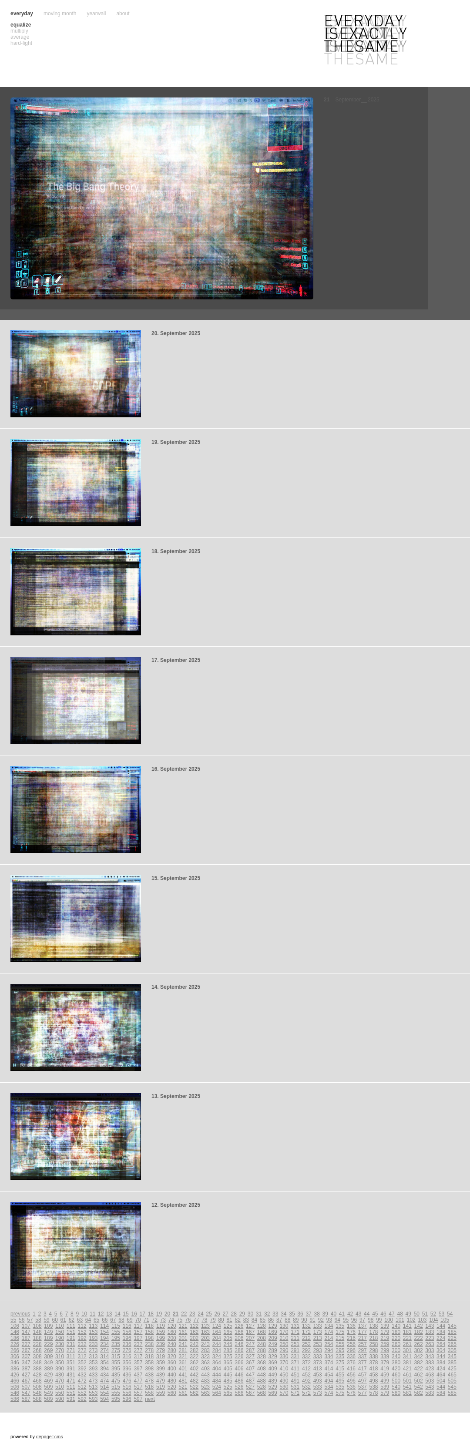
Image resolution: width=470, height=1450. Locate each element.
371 (295, 1362)
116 (127, 1326)
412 (306, 1369)
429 (48, 1375)
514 (104, 1387)
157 (138, 1332)
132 (306, 1326)
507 (26, 1387)
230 (59, 1344)
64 (88, 1320)
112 (82, 1326)
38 (317, 1314)
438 (149, 1375)
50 (417, 1314)
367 (250, 1362)
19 (159, 1314)
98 (370, 1320)
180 (396, 1332)
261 (407, 1344)
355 (115, 1362)
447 (250, 1375)
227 (26, 1344)
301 (407, 1350)
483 (205, 1381)
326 (239, 1356)
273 (93, 1350)
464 (440, 1375)
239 (160, 1344)
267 (26, 1350)
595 (115, 1399)
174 (328, 1332)
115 (115, 1326)
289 (273, 1350)
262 (418, 1344)
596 (127, 1399)
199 (160, 1338)
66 (104, 1320)
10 (84, 1314)
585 (452, 1393)
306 (14, 1356)
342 (418, 1356)
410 (283, 1369)
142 (418, 1326)
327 (250, 1356)
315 (115, 1356)
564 (216, 1393)
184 (440, 1332)
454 (328, 1375)
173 (317, 1332)
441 (182, 1375)
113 (93, 1326)
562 (194, 1393)
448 (261, 1375)
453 (317, 1375)
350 (59, 1362)
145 (452, 1326)
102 (411, 1320)
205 (228, 1338)
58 (38, 1320)
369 (273, 1362)
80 (221, 1320)
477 (138, 1381)
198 (149, 1338)
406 (239, 1369)
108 (37, 1326)
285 (228, 1350)
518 (149, 1387)
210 (283, 1338)
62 (71, 1320)
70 (138, 1320)
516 (127, 1387)
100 (388, 1320)
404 (216, 1369)
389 (48, 1369)
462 (418, 1375)
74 (171, 1320)
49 (408, 1314)
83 (246, 1320)
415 (340, 1369)
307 (26, 1356)
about (122, 13)
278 (149, 1350)
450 (283, 1375)
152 (82, 1332)
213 (317, 1338)
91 (312, 1320)
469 (48, 1381)
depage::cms (49, 1436)
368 (261, 1362)
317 (138, 1356)
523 (205, 1387)
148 (37, 1332)
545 (452, 1387)
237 (138, 1344)
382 (418, 1362)
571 (295, 1393)
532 (306, 1387)
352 (82, 1362)
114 (104, 1326)
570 (283, 1393)
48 (400, 1314)
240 (172, 1344)
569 (273, 1393)
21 (175, 1314)
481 (182, 1381)
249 (273, 1344)
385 (452, 1362)
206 (239, 1338)
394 (104, 1369)
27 (225, 1314)
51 (425, 1314)
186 (14, 1338)
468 (37, 1381)
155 (115, 1332)
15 (125, 1314)
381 (407, 1362)
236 (127, 1344)
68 (121, 1320)
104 (433, 1320)
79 (212, 1320)
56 (21, 1320)
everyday (21, 13)
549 (48, 1393)
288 (261, 1350)
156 (127, 1332)
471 (71, 1381)
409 (273, 1369)
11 (92, 1314)
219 (384, 1338)
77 (196, 1320)
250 (283, 1344)
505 (452, 1381)
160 (172, 1332)
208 (261, 1338)
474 (104, 1381)
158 (149, 1332)
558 (149, 1393)
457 (362, 1375)
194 (104, 1338)
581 (407, 1393)
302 (418, 1350)
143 (429, 1326)
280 (172, 1350)
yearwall (96, 13)
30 (250, 1314)
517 (138, 1387)
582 (418, 1393)
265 (452, 1344)
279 (160, 1350)
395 (115, 1369)
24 (200, 1314)
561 (182, 1393)
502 (418, 1381)
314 (104, 1356)
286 (239, 1350)
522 (194, 1387)
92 (320, 1320)
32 (267, 1314)
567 (250, 1393)
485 (228, 1381)
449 (273, 1375)
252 (306, 1344)
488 (261, 1381)
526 (239, 1387)
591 (71, 1399)
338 (373, 1356)
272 (82, 1350)
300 (396, 1350)
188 (37, 1338)
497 (362, 1381)
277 (138, 1350)
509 (48, 1387)
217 (362, 1338)
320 (172, 1356)
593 (93, 1399)
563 (205, 1393)
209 (273, 1338)
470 (59, 1381)
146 (14, 1332)
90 (304, 1320)
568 (261, 1393)
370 (283, 1362)
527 (250, 1387)
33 (275, 1314)
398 (149, 1369)
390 (59, 1369)
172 (306, 1332)
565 (228, 1393)
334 (328, 1356)
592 (82, 1399)
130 (283, 1326)
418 (373, 1369)
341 (407, 1356)
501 (407, 1381)
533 (317, 1387)
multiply (19, 31)
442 (194, 1375)
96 (354, 1320)
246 (239, 1344)
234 (104, 1344)
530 (283, 1387)
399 (160, 1369)
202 (194, 1338)
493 (317, 1381)
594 (104, 1399)
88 (287, 1320)
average (19, 37)
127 (250, 1326)
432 (82, 1375)
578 (373, 1393)
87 (279, 1320)
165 (228, 1332)
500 (396, 1381)
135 (340, 1326)
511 (71, 1387)
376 (351, 1362)
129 (273, 1326)
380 (396, 1362)
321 (182, 1356)
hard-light (21, 43)
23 (192, 1314)
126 (239, 1326)
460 (396, 1375)
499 (384, 1381)
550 (59, 1393)
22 (184, 1314)
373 (317, 1362)
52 (433, 1314)
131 (295, 1326)
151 (71, 1332)
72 (155, 1320)
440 (172, 1375)
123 (205, 1326)
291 (295, 1350)
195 (115, 1338)
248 (261, 1344)
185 (452, 1332)
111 (71, 1326)
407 (250, 1369)
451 (295, 1375)
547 (26, 1393)
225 (452, 1338)
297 (362, 1350)
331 (295, 1356)
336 (351, 1356)
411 (295, 1369)
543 (429, 1387)
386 (14, 1369)
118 (149, 1326)
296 (351, 1350)
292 (306, 1350)
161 (182, 1332)
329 (273, 1356)
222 (418, 1338)
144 (440, 1326)
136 (351, 1326)
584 (440, 1393)
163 (205, 1332)
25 (209, 1314)
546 (14, 1393)
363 (205, 1362)
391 (71, 1369)
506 (14, 1387)
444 (216, 1375)
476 (127, 1381)
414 (328, 1369)
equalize (20, 25)
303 (429, 1350)
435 (115, 1375)
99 (379, 1320)
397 (138, 1369)
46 (383, 1314)
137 (362, 1326)
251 (295, 1344)
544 (440, 1387)
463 (429, 1375)
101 (400, 1320)
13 (109, 1314)
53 (441, 1314)
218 (373, 1338)
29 (242, 1314)
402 (194, 1369)
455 (340, 1375)
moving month (60, 13)
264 (440, 1344)
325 (228, 1356)
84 (254, 1320)
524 (216, 1387)
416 (351, 1369)
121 (182, 1326)
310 (59, 1356)
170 (283, 1332)
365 (228, 1362)
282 (194, 1350)
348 (37, 1362)
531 (295, 1387)
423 (429, 1369)
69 (129, 1320)
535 (340, 1387)
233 (93, 1344)
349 (48, 1362)
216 (351, 1338)
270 (59, 1350)
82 (238, 1320)
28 (234, 1314)
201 (182, 1338)
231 (71, 1344)
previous (20, 1314)
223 (429, 1338)
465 (452, 1375)
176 (351, 1332)
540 (396, 1387)
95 (346, 1320)
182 (418, 1332)
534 (328, 1387)
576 (351, 1393)
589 (48, 1399)
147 (26, 1332)
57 (30, 1320)
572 (306, 1393)
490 (283, 1381)
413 (317, 1369)
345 (452, 1356)
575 (340, 1393)
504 (440, 1381)
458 (373, 1375)
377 (362, 1362)
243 (205, 1344)
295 (340, 1350)
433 (93, 1375)
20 (167, 1314)
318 (149, 1356)
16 (134, 1314)
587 (26, 1399)
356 (127, 1362)
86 (271, 1320)
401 (182, 1369)
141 (407, 1326)
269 (48, 1350)
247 (250, 1344)
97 (362, 1320)
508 (37, 1387)
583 (429, 1393)
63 (80, 1320)
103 (422, 1320)
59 (46, 1320)
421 (407, 1369)
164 (216, 1332)
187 (26, 1338)
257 (362, 1344)
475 (115, 1381)
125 (228, 1326)
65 (96, 1320)
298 (373, 1350)
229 (48, 1344)
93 (329, 1320)
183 (429, 1332)
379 (384, 1362)
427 (26, 1375)
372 (306, 1362)
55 (13, 1320)
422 (418, 1369)
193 (93, 1338)
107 (26, 1326)
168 (261, 1332)
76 (188, 1320)
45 (375, 1314)
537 (362, 1387)
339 (384, 1356)
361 (182, 1362)
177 (362, 1332)
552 (82, 1393)
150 (59, 1332)
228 (37, 1344)
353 (93, 1362)
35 (292, 1314)
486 (239, 1381)
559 (160, 1393)
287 (250, 1350)
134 (328, 1326)
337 (362, 1356)
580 (396, 1393)
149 (48, 1332)
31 (259, 1314)
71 (146, 1320)
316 (127, 1356)
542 (418, 1387)
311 (71, 1356)
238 (149, 1344)
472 (82, 1381)
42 (350, 1314)
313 (93, 1356)
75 (179, 1320)
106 (14, 1326)
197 (138, 1338)
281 (182, 1350)
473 (93, 1381)
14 (117, 1314)
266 (14, 1350)
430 (59, 1375)
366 (239, 1362)
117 (138, 1326)
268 (37, 1350)
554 (104, 1393)
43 (358, 1314)
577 (362, 1393)
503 (429, 1381)
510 (59, 1387)
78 (204, 1320)
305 (452, 1350)
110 (59, 1326)
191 (71, 1338)
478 (149, 1381)
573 (317, 1393)
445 (228, 1375)
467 (26, 1381)
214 (328, 1338)
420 (396, 1369)
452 (306, 1375)
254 (328, 1344)
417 (362, 1369)
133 (317, 1326)
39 (325, 1314)
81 (229, 1320)
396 (127, 1369)
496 (351, 1381)
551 (71, 1393)
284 (216, 1350)
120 (172, 1326)
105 (444, 1320)
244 (216, 1344)
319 (160, 1356)
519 (160, 1387)
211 (295, 1338)
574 (328, 1393)
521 (182, 1387)
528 (261, 1387)
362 (194, 1362)
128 (261, 1326)
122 (194, 1326)
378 (373, 1362)
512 (82, 1387)
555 (115, 1393)
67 (113, 1320)
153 (93, 1332)
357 (138, 1362)
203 (205, 1338)
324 (216, 1356)
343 (429, 1356)
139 (384, 1326)
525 (228, 1387)
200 (172, 1338)
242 (194, 1344)
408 (261, 1369)
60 (54, 1320)
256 (351, 1344)
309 (48, 1356)
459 (384, 1375)
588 (37, 1399)
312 (82, 1356)
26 (217, 1314)
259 (384, 1344)
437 (138, 1375)
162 (194, 1332)
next (150, 1399)
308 (37, 1356)
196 (127, 1338)
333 (317, 1356)
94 (337, 1320)
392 (82, 1369)
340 (396, 1356)
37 (308, 1314)
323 (205, 1356)
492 (306, 1381)
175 (340, 1332)
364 (216, 1362)
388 (37, 1369)
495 (340, 1381)
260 (396, 1344)
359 (160, 1362)
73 (163, 1320)
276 (127, 1350)
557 (138, 1393)
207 (250, 1338)
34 (283, 1314)
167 (250, 1332)
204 (216, 1338)
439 (160, 1375)
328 (261, 1356)
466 (14, 1381)
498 (373, 1381)
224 (440, 1338)
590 (59, 1399)
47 (391, 1314)
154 (104, 1332)
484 (216, 1381)
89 (296, 1320)
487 (250, 1381)
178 (373, 1332)
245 (228, 1344)
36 (300, 1314)
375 (340, 1362)
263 (429, 1344)
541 (407, 1387)
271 (71, 1350)
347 (26, 1362)
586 (14, 1399)
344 (440, 1356)
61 (63, 1320)
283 (205, 1350)
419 (384, 1369)
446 (239, 1375)
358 (149, 1362)
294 (328, 1350)
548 (37, 1393)
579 (384, 1393)
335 (340, 1356)
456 (351, 1375)
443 (205, 1375)
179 (384, 1332)
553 (93, 1393)
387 (26, 1369)
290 (283, 1350)
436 (127, 1375)
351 (71, 1362)
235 (115, 1344)
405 (228, 1369)
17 (142, 1314)
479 (160, 1381)
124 (216, 1326)
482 (194, 1381)
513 (93, 1387)
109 (48, 1326)
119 (160, 1326)
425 (452, 1369)
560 (172, 1393)
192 (82, 1338)
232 (82, 1344)
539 (384, 1387)
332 (306, 1356)
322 (194, 1356)
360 (172, 1362)
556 (127, 1393)
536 (351, 1387)
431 (71, 1375)
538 (373, 1387)
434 (104, 1375)
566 (239, 1393)
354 (104, 1362)
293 (317, 1350)
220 (396, 1338)
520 (172, 1387)
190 (59, 1338)
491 (295, 1381)
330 (283, 1356)
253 (317, 1344)
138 (373, 1326)
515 (115, 1387)
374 (328, 1362)
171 (295, 1332)
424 (440, 1369)
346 (14, 1362)
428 (37, 1375)
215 (340, 1338)
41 (342, 1314)
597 (138, 1399)
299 (384, 1350)
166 (239, 1332)
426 (14, 1375)
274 (104, 1350)
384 (440, 1362)
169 (273, 1332)
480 (172, 1381)
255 (340, 1344)
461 (407, 1375)
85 (262, 1320)
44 (366, 1314)
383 (429, 1362)
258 (373, 1344)
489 (273, 1381)
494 (328, 1381)
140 (396, 1326)
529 (273, 1387)
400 (172, 1369)
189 (48, 1338)
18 (151, 1314)
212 (306, 1338)
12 (101, 1314)
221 (407, 1338)
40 (333, 1314)
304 (440, 1350)
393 (93, 1369)
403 (205, 1369)
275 (115, 1350)
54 (450, 1314)
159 (160, 1332)
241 (182, 1344)
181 (407, 1332)
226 (14, 1344)
